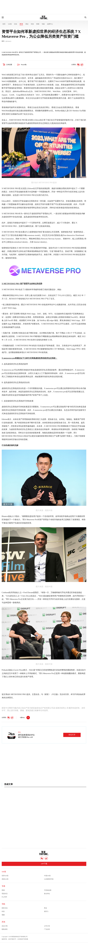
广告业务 (47, 929)
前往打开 (72, 735)
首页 (3, 24)
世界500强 (5, 875)
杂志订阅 (4, 926)
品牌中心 (50, 24)
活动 (15, 24)
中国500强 (47, 875)
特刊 (3, 41)
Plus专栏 (4, 897)
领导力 (46, 911)
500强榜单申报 (49, 879)
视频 (3, 915)
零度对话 (4, 893)
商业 (27, 24)
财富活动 (4, 908)
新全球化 (47, 893)
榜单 (21, 24)
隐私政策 (4, 929)
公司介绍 (47, 926)
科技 (32, 24)
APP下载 (44, 864)
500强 (10, 24)
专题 (43, 24)
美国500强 (5, 879)
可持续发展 (47, 890)
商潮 (37, 24)
